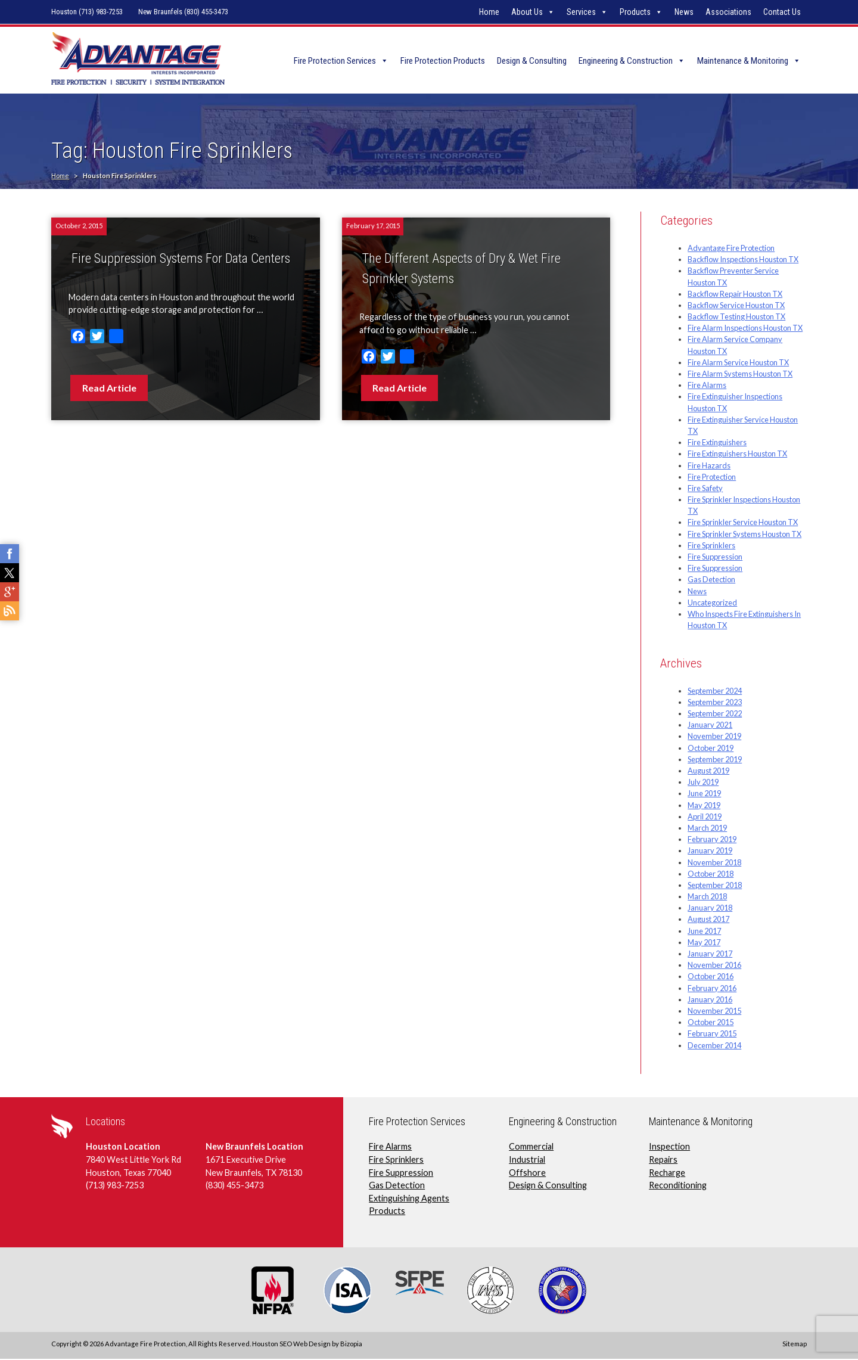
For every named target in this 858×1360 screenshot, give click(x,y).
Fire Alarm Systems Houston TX (740, 374)
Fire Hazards (709, 466)
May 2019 (704, 806)
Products (635, 12)
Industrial (527, 1160)
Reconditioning (678, 1186)
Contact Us (782, 12)
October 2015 (710, 1023)
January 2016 (710, 1000)
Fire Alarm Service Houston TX (738, 363)
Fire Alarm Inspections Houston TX (745, 329)
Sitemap (794, 1344)
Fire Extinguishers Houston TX (737, 454)
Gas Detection (711, 580)
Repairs (663, 1160)
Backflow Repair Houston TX (735, 294)
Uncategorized (712, 603)
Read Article (109, 388)
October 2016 (710, 977)
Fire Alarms (707, 386)
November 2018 (714, 863)
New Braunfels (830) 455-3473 (183, 11)
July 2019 (703, 783)
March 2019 (707, 828)
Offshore (527, 1173)
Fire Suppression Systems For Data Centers (181, 259)
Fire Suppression (715, 557)
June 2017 (704, 931)
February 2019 (712, 840)
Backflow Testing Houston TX (736, 317)
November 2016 (714, 966)
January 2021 (710, 726)
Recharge (667, 1173)
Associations (728, 12)
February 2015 (712, 1034)
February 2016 (712, 988)
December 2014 (714, 1046)
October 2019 (710, 748)
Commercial (531, 1147)
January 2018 (710, 909)
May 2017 (704, 943)
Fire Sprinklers (711, 546)
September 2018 (715, 885)
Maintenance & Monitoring (742, 60)
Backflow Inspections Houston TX (743, 260)
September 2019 (715, 760)
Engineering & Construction (626, 60)
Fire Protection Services (335, 60)
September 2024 (715, 691)
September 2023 (715, 702)
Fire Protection (712, 477)
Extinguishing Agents (409, 1199)
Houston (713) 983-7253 (87, 11)
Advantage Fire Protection (731, 248)
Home (489, 12)
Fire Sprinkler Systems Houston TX (744, 534)
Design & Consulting (532, 60)
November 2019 (714, 737)
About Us (527, 12)
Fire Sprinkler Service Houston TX (743, 523)
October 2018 (710, 874)
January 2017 (710, 954)
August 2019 (708, 771)
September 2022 (715, 714)
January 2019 (710, 851)
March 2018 (707, 897)
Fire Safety (705, 488)
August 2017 (708, 920)
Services (581, 12)
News (684, 12)
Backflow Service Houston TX (736, 305)
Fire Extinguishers (717, 443)
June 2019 (704, 794)
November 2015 (714, 1011)
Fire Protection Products (442, 60)
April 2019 (705, 817)
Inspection (669, 1147)
